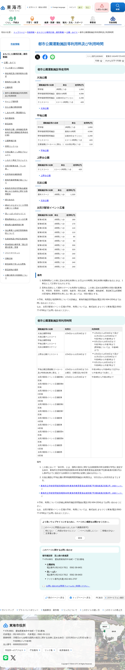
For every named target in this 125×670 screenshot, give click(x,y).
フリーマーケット (12, 253)
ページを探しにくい (89, 531)
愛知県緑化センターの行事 (16, 219)
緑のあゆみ (9, 200)
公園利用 (8, 87)
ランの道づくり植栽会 (14, 68)
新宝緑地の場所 (11, 270)
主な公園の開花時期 (13, 107)
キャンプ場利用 (11, 101)
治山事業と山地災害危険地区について (16, 231)
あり (80, 7)
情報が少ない (108, 531)
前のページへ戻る (56, 598)
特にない (50, 531)
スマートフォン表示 (115, 598)
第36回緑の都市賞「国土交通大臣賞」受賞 (16, 245)
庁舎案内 (34, 650)
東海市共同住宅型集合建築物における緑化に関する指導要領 (16, 191)
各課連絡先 (64, 650)
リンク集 (49, 650)
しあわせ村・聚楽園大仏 (15, 113)
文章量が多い (52, 533)
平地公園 (45, 150)
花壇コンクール (11, 146)
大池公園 (45, 108)
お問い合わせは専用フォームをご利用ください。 (68, 586)
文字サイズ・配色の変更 (38, 7)
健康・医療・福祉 (52, 22)
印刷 (97, 61)
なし (88, 7)
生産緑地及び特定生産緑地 (16, 239)
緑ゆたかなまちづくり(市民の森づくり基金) (16, 206)
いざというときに (102, 9)
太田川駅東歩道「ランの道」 (15, 167)
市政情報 (113, 22)
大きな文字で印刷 (113, 61)
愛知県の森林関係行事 (14, 225)
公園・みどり (72, 32)
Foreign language (58, 7)
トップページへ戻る (81, 598)
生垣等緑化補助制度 (13, 174)
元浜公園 (45, 200)
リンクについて (70, 610)
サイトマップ (8, 610)
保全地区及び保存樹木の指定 (16, 74)
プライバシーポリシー (28, 610)
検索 (118, 9)
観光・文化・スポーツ (73, 22)
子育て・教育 (32, 22)
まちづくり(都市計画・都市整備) (50, 32)
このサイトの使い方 (91, 610)
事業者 (93, 22)
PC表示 (99, 598)
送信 (80, 538)
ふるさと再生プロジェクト (16, 160)
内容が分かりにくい (67, 531)
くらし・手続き (12, 22)
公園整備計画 (10, 141)
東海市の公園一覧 (12, 82)
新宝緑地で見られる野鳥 (15, 264)
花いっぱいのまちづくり (15, 214)
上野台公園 (46, 176)
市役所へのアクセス (14, 650)
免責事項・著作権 (51, 610)
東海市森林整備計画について (16, 181)
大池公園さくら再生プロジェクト (16, 153)
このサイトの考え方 (113, 610)
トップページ (19, 32)
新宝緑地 (8, 124)
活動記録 (8, 258)
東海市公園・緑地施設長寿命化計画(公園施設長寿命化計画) (16, 132)
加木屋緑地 (9, 118)
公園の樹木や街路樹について (16, 276)
